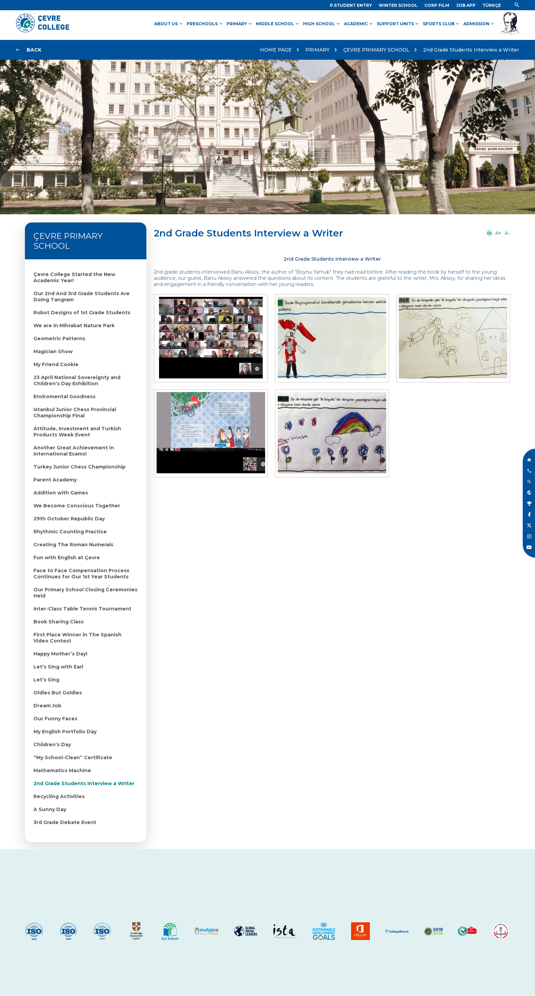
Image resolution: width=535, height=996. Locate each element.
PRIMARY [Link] (240, 24)
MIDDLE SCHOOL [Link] (278, 24)
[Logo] (42, 31)
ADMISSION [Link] (479, 24)
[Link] (351, 5)
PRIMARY (317, 50)
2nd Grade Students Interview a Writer (471, 50)
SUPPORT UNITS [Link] (398, 24)
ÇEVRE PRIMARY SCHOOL (376, 50)
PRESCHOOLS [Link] (205, 24)
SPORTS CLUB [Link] (442, 24)
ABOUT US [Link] (169, 24)
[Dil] (491, 5)
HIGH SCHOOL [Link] (322, 24)
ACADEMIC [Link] (359, 24)
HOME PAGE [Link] (276, 50)
